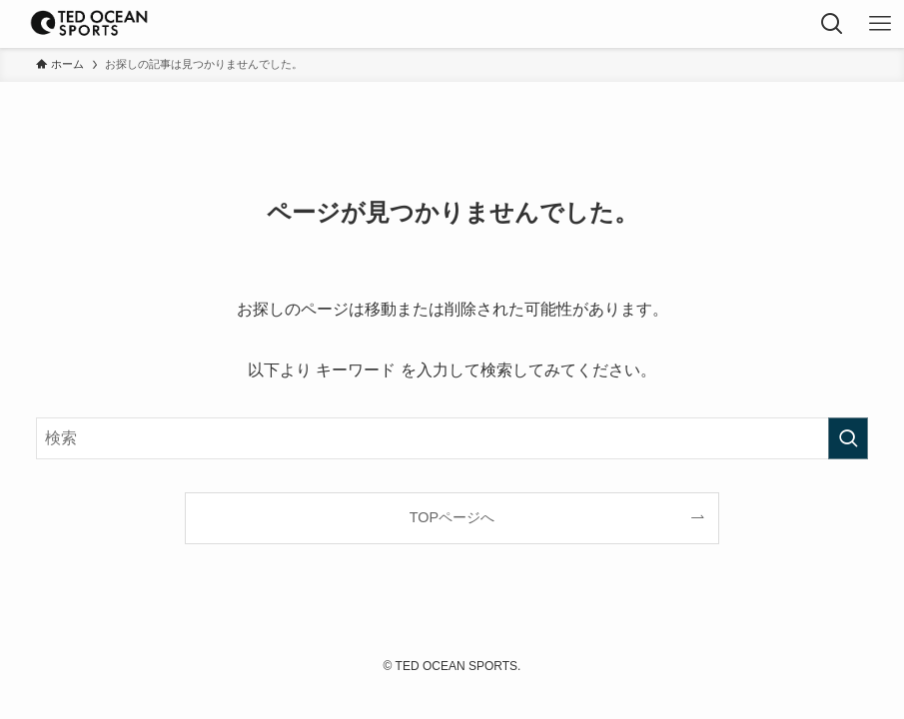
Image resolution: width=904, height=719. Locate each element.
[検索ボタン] (832, 24)
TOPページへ (452, 517)
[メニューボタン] (880, 24)
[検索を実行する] (848, 438)
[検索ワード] (452, 438)
